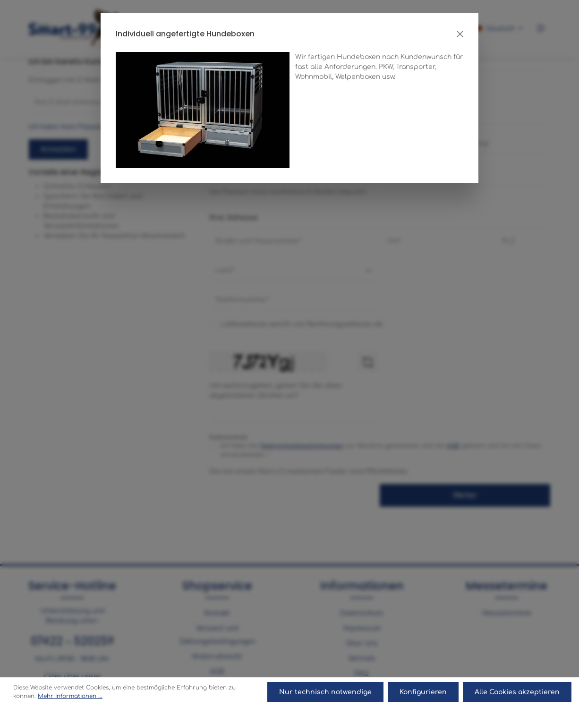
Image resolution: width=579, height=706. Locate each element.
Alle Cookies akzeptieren (517, 692)
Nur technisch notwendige (326, 692)
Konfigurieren (423, 692)
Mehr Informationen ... (70, 696)
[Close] (460, 34)
